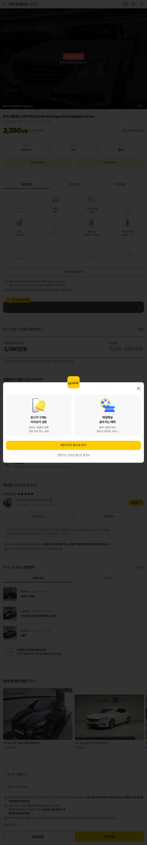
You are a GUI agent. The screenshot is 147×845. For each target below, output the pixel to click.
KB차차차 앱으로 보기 (73, 445)
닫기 (138, 388)
